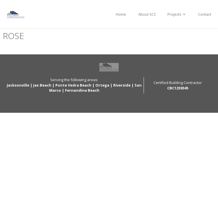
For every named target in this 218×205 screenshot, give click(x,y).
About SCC (146, 14)
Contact (204, 14)
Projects (177, 14)
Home (121, 14)
